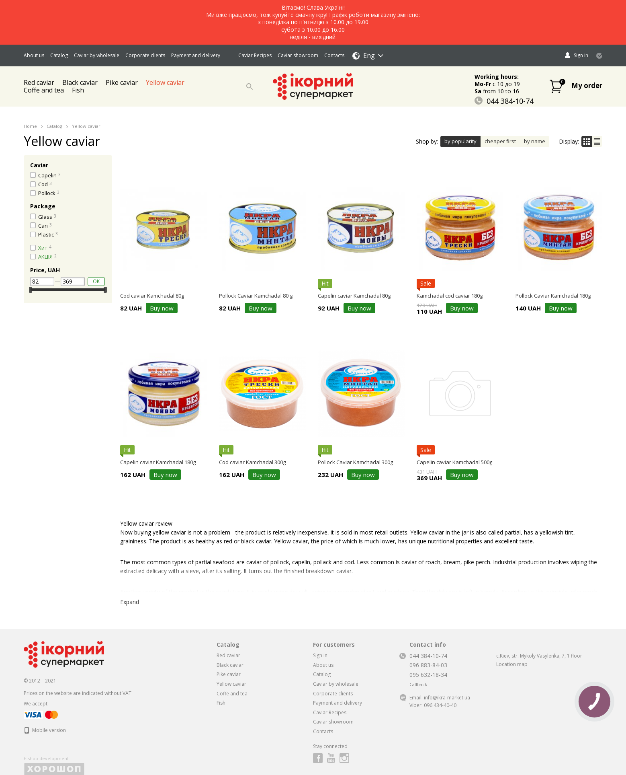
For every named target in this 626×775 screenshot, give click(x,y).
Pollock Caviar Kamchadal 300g (355, 462)
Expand (129, 602)
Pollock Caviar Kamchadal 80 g (256, 295)
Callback (418, 684)
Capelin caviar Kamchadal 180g (158, 462)
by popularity (460, 141)
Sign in (320, 655)
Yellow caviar (165, 82)
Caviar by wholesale (96, 55)
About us (34, 55)
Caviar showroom (298, 55)
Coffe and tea (44, 90)
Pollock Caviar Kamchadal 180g (553, 295)
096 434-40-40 (440, 705)
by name (534, 141)
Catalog (59, 55)
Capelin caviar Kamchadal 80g (354, 295)
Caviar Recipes (255, 55)
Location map (512, 664)
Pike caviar (122, 82)
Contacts (334, 55)
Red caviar (228, 655)
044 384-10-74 (504, 101)
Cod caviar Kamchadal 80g (152, 295)
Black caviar (230, 665)
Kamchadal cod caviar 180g (450, 295)
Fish (78, 90)
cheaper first (500, 141)
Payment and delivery (195, 55)
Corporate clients (145, 55)
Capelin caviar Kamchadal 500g (454, 462)
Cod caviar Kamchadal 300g (252, 462)
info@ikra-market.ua (447, 697)
